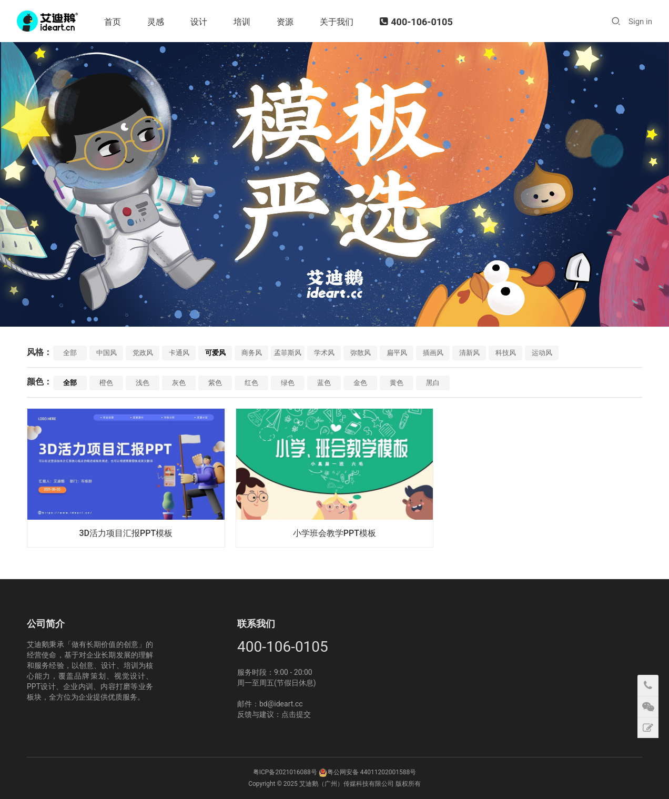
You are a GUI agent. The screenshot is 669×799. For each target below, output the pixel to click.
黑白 (433, 383)
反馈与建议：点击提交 (274, 714)
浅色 (142, 383)
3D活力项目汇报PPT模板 (126, 533)
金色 (360, 383)
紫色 (215, 383)
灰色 (179, 383)
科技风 (505, 353)
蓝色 (324, 383)
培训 (242, 22)
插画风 (433, 353)
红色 (251, 383)
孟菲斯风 (287, 353)
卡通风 (179, 353)
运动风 (542, 353)
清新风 (469, 353)
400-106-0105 (416, 22)
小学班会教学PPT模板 (334, 533)
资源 (285, 22)
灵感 (155, 22)
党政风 (143, 353)
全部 (70, 353)
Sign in (640, 21)
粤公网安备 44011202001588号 (371, 772)
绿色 (288, 383)
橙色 (106, 383)
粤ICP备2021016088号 (285, 772)
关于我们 (336, 22)
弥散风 (360, 353)
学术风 (324, 353)
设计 (198, 22)
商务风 (251, 353)
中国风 (106, 353)
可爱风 (215, 353)
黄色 (396, 383)
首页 (112, 22)
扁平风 (397, 353)
